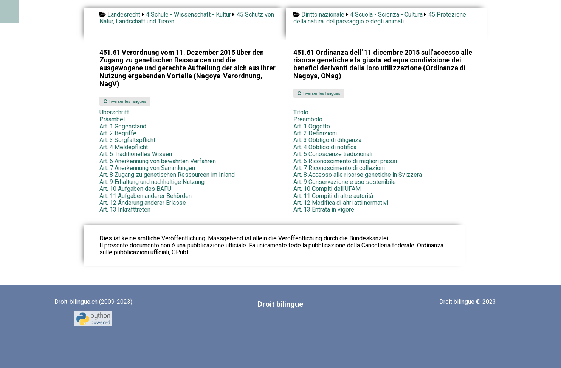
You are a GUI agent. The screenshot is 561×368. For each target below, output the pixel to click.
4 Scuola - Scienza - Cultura (386, 14)
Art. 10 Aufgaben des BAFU (135, 188)
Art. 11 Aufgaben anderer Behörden (145, 195)
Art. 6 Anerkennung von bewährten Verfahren (157, 161)
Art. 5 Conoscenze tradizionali (332, 154)
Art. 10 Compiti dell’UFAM (327, 188)
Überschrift (114, 112)
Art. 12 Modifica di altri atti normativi (340, 202)
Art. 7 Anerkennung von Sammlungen (147, 168)
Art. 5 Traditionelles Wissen (135, 154)
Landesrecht (123, 14)
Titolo (300, 112)
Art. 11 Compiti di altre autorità (333, 195)
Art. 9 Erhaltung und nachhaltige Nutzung (152, 182)
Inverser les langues (125, 101)
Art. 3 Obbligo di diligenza (327, 140)
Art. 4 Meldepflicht (123, 147)
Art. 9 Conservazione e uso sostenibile (344, 182)
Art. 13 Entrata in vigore (323, 209)
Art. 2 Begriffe (117, 133)
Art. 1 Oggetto (311, 126)
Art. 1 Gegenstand (122, 126)
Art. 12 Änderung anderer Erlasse (142, 202)
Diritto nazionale (322, 14)
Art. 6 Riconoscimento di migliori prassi (345, 161)
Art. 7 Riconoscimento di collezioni (339, 168)
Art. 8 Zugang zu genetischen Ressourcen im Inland (167, 174)
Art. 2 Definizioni (315, 133)
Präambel (112, 119)
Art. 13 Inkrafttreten (124, 209)
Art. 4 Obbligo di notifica (324, 147)
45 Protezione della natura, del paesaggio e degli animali (379, 18)
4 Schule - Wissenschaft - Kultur (188, 14)
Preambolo (307, 119)
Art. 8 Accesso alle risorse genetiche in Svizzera (357, 174)
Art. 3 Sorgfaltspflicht (127, 140)
